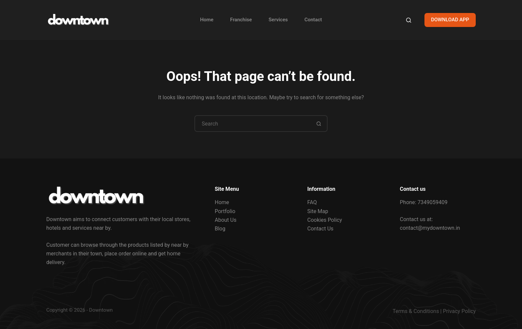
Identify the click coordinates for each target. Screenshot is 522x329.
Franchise (241, 20)
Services (278, 20)
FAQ (312, 202)
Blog (220, 228)
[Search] (408, 20)
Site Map (317, 211)
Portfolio (225, 211)
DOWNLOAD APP (450, 20)
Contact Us (320, 228)
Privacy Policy (459, 311)
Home (206, 20)
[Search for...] (252, 123)
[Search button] (318, 123)
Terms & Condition (414, 311)
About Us (225, 220)
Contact (313, 20)
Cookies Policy (324, 220)
